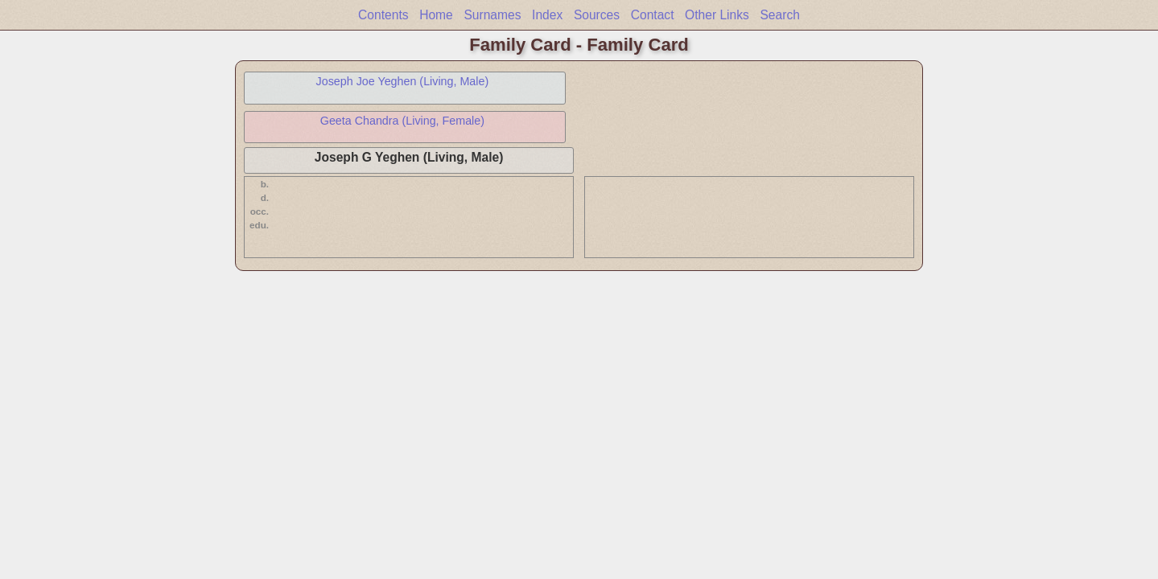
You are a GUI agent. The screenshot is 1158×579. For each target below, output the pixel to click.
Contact (652, 15)
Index (547, 15)
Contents (383, 15)
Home (436, 15)
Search (779, 15)
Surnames (492, 15)
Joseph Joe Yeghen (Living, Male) (402, 81)
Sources (597, 15)
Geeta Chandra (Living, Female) (402, 120)
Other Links (717, 15)
